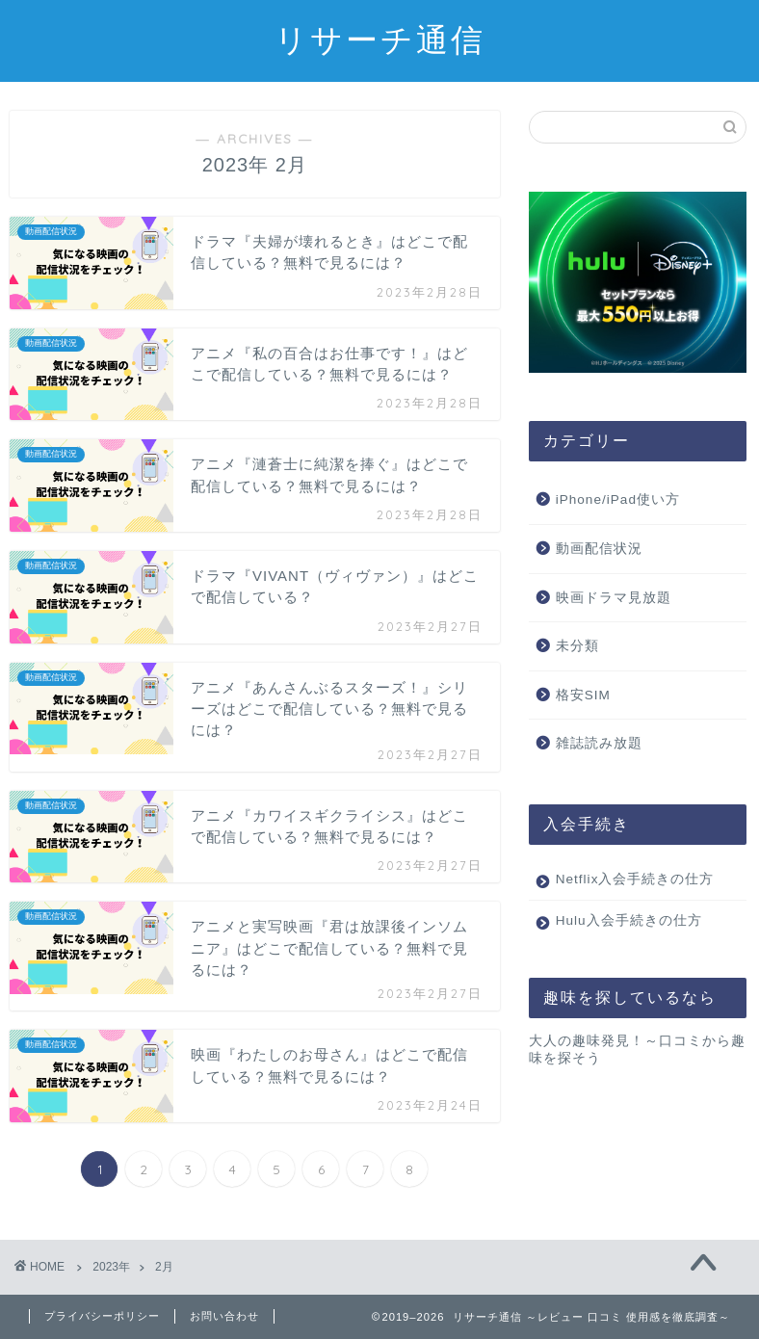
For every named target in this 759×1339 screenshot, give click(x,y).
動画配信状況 (599, 548)
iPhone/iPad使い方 (618, 499)
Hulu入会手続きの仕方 (629, 938)
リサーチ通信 (380, 39)
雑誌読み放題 (599, 743)
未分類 (577, 646)
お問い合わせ (224, 1316)
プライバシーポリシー (102, 1316)
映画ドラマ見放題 (613, 598)
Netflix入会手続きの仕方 (628, 888)
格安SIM (583, 695)
